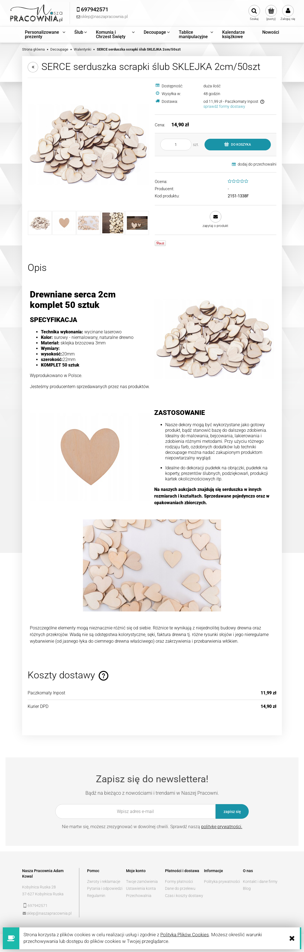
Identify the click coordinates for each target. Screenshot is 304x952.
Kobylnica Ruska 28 (39, 887)
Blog (247, 888)
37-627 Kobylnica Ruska (43, 894)
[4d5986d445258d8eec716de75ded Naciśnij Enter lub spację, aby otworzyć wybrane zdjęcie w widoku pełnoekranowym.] (88, 144)
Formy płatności (179, 881)
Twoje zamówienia (142, 881)
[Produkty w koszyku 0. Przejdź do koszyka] (271, 13)
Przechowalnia (138, 895)
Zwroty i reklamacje (103, 881)
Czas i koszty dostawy (184, 895)
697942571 (38, 905)
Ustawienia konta (141, 888)
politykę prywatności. (221, 826)
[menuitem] (45, 35)
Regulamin (96, 895)
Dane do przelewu (180, 888)
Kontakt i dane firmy (260, 881)
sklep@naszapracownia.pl (49, 913)
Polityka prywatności (222, 881)
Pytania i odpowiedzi (104, 888)
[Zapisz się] (232, 811)
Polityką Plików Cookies (184, 934)
